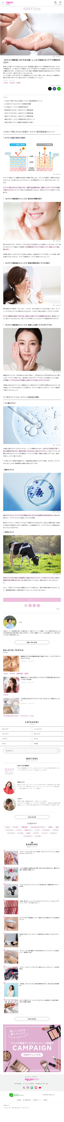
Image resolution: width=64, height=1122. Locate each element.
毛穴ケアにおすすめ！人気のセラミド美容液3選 (19, 113)
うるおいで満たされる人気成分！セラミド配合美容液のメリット (24, 101)
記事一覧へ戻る (32, 642)
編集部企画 (19, 673)
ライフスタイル (27, 836)
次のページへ (32, 600)
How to (6, 82)
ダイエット (53, 833)
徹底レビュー (28, 830)
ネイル (36, 739)
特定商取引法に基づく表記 (42, 1083)
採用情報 (45, 1100)
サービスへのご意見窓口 (28, 1083)
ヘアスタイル (46, 830)
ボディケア (37, 734)
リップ (37, 830)
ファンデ (44, 833)
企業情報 (19, 1100)
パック (31, 716)
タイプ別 (38, 836)
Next (58, 609)
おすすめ (12, 82)
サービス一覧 (7, 1107)
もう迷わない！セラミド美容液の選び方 (16, 107)
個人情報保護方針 (27, 1100)
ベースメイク (38, 729)
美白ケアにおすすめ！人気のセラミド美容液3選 (19, 116)
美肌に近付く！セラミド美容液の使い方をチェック (20, 119)
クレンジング (24, 716)
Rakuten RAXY (10, 3)
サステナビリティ (25, 1107)
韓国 (57, 827)
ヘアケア (4, 739)
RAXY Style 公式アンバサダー (11, 716)
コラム (4, 743)
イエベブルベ (11, 833)
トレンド (19, 830)
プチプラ (55, 830)
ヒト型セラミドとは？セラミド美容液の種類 (18, 104)
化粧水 (28, 833)
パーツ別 (20, 833)
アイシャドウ (9, 830)
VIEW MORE (32, 817)
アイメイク (5, 734)
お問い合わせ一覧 (16, 1107)
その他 (36, 743)
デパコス (36, 833)
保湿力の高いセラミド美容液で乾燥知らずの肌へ (19, 122)
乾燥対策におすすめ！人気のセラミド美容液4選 (19, 110)
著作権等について (37, 1100)
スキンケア (12, 80)
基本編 (50, 827)
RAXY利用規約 (17, 1083)
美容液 (18, 82)
